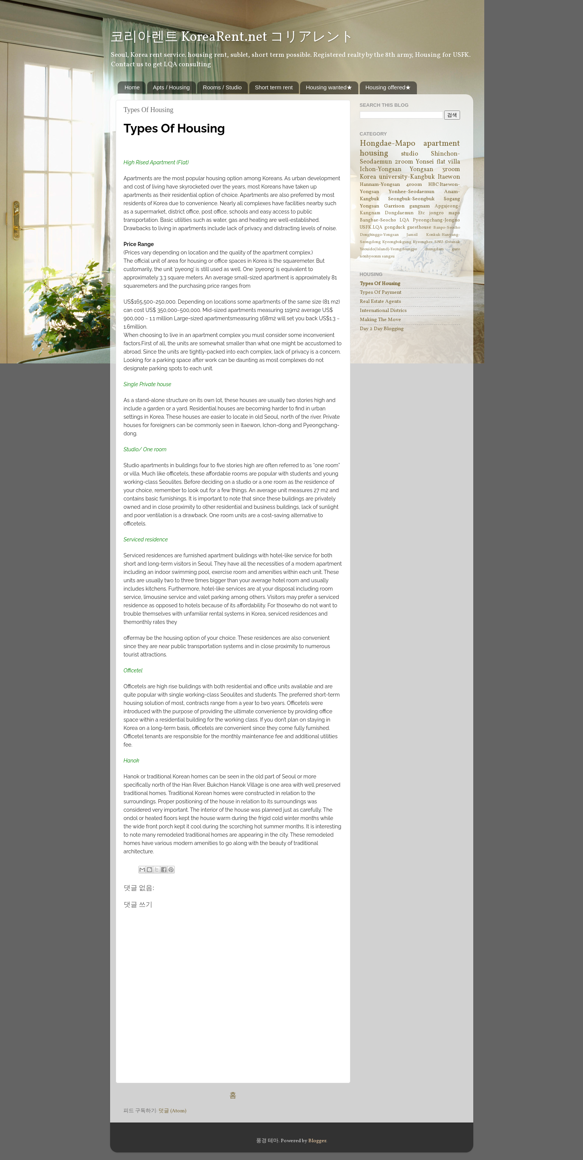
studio (409, 154)
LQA (404, 220)
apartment (441, 144)
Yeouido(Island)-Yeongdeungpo (388, 249)
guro (456, 249)
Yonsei (425, 162)
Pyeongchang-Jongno (436, 220)
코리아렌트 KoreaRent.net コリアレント (232, 37)
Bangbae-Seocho (378, 220)
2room (404, 162)
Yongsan (421, 169)
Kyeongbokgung (396, 242)
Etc (421, 213)
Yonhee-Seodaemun (411, 191)
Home (132, 87)
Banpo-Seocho (446, 228)
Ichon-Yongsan (380, 169)
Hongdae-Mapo (387, 144)
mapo (454, 213)
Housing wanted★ (329, 87)
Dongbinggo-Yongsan (379, 235)
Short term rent (274, 87)
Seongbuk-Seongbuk (411, 199)
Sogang (452, 199)
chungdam (434, 249)
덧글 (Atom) (173, 1111)
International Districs (383, 310)
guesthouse (419, 227)
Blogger (317, 1140)
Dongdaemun (399, 213)
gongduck (394, 227)
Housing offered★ (388, 87)
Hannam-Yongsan (380, 184)
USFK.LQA (371, 227)
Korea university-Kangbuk (397, 177)
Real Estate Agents (380, 301)
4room (414, 184)
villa (454, 162)
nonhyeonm (370, 256)
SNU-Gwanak (447, 242)
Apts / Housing (171, 87)
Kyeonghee (422, 242)
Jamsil (412, 235)
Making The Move (380, 319)
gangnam (419, 206)
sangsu (388, 256)
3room (451, 169)
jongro (436, 213)
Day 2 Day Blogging (382, 328)
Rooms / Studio (222, 87)
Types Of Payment (380, 292)
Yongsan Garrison (382, 206)
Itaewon (449, 177)
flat (441, 162)
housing (374, 153)
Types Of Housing (380, 283)
